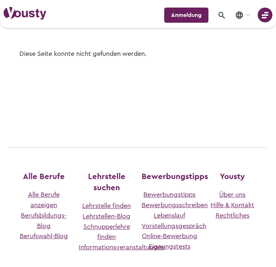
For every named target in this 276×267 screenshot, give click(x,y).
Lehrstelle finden (106, 206)
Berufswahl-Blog (44, 236)
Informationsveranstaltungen (122, 247)
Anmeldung (186, 15)
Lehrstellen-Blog (106, 216)
